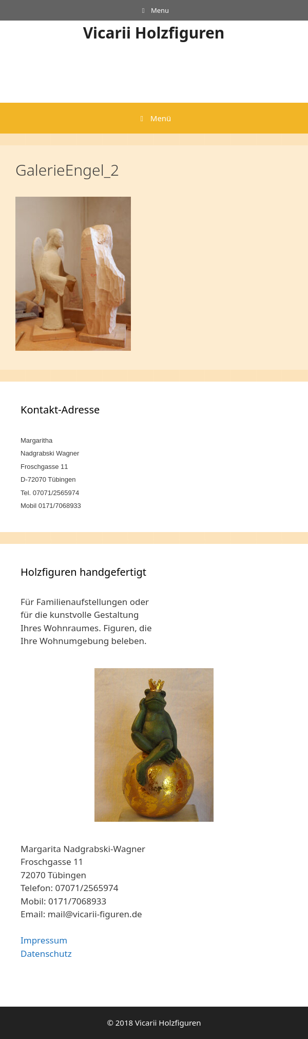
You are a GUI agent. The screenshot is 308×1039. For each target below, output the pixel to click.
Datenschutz (46, 953)
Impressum (44, 940)
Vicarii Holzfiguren (154, 32)
